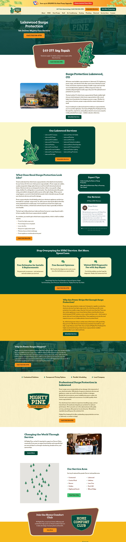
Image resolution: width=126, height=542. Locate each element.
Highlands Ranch (74, 491)
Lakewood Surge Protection (71, 152)
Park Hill (91, 488)
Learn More (31, 455)
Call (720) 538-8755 (34, 36)
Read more (94, 225)
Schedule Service (92, 9)
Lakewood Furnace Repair (51, 147)
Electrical (96, 13)
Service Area (104, 13)
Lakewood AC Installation (51, 140)
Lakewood (91, 480)
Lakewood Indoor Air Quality (71, 135)
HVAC (49, 13)
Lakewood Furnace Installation (52, 150)
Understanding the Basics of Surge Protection (90, 182)
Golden (71, 488)
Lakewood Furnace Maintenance (53, 152)
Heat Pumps (56, 13)
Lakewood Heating (49, 145)
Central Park (73, 482)
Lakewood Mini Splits (50, 155)
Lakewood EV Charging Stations (72, 147)
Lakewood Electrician (69, 140)
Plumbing (88, 13)
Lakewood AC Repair (50, 138)
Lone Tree (91, 485)
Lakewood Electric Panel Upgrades (72, 145)
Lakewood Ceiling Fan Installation (72, 143)
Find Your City (74, 497)
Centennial (72, 480)
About (43, 13)
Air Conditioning (72, 13)
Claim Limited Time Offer (83, 3)
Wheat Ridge (92, 491)
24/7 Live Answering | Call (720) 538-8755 (70, 9)
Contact (112, 13)
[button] (81, 229)
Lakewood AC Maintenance (52, 143)
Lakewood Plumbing (69, 138)
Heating (81, 13)
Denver (71, 485)
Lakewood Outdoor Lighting (71, 150)
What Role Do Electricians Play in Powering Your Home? (92, 187)
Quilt (63, 13)
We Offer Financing (108, 9)
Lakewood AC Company (51, 135)
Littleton (90, 482)
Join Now (50, 532)
